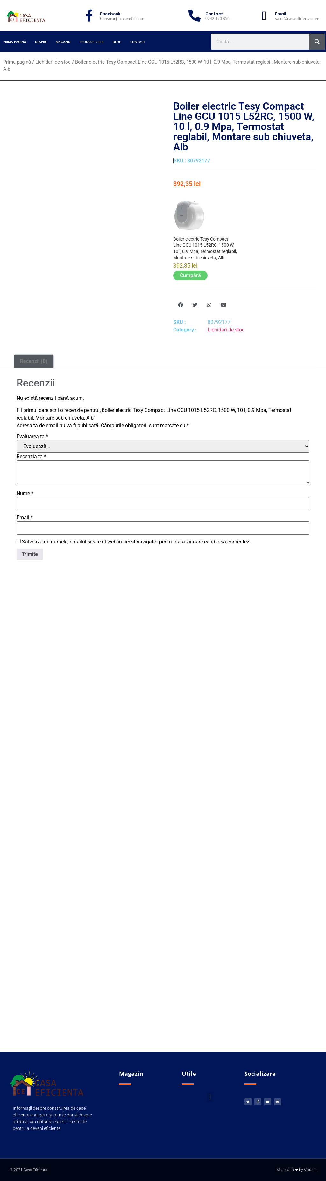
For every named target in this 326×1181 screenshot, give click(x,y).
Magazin (63, 41)
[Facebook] (89, 16)
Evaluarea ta (32, 436)
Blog (117, 41)
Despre (41, 41)
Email (25, 517)
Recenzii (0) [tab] (33, 361)
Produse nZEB (92, 41)
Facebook (110, 14)
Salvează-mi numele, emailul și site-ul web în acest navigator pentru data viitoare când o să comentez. (136, 541)
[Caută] (317, 42)
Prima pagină (14, 41)
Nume (25, 493)
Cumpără (190, 275)
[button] (180, 305)
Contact (137, 41)
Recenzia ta (31, 456)
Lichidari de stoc (53, 62)
